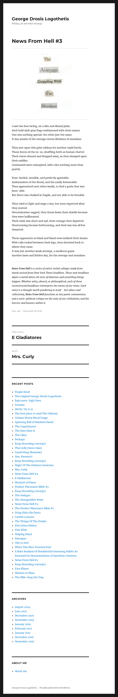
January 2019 (23, 624)
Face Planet (22, 568)
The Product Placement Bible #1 (34, 508)
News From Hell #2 (26, 504)
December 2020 (24, 615)
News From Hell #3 (26, 473)
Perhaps (20, 439)
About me (21, 671)
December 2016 (24, 637)
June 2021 (21, 611)
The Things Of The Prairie (30, 521)
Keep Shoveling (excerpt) (30, 443)
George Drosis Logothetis (40, 18)
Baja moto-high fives (28, 400)
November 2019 (24, 619)
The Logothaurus (25, 426)
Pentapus (20, 538)
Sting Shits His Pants (28, 512)
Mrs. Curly (21, 469)
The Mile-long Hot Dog (29, 577)
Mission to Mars (25, 572)
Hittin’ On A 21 (24, 409)
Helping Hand (23, 534)
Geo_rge (16, 311)
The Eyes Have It (25, 430)
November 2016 (24, 641)
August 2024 (22, 606)
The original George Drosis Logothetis (38, 396)
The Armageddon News (29, 499)
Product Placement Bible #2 (32, 486)
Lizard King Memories (28, 452)
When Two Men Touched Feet (33, 547)
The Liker (21, 435)
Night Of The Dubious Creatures (34, 465)
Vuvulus (20, 404)
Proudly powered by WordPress (55, 688)
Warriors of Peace (25, 482)
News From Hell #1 (26, 560)
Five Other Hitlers (26, 525)
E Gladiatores (23, 478)
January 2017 (22, 632)
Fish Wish (21, 529)
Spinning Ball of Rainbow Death (34, 422)
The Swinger (22, 495)
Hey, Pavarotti (23, 456)
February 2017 (23, 628)
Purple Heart (22, 391)
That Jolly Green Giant (28, 447)
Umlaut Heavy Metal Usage (31, 417)
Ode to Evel (22, 542)
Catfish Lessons (24, 516)
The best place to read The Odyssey (36, 413)
